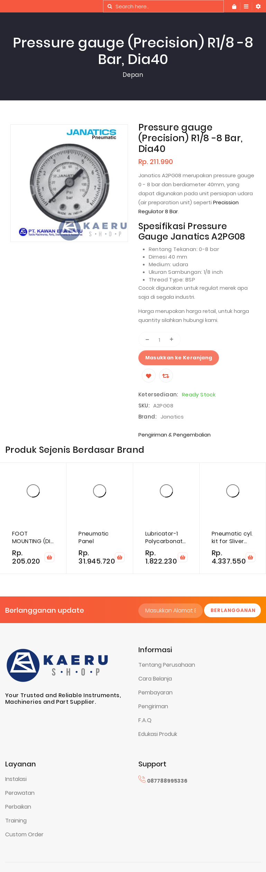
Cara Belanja (155, 679)
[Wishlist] (149, 376)
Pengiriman (153, 706)
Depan (133, 75)
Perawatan (20, 793)
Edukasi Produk (157, 734)
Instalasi (16, 779)
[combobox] (163, 6)
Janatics (172, 416)
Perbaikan (18, 807)
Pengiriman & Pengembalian (174, 434)
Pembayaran (155, 692)
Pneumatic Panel (94, 537)
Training (16, 821)
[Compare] (166, 376)
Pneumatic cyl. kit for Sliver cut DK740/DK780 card (232, 537)
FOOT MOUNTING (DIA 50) (33, 537)
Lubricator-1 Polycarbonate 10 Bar (165, 537)
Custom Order (24, 834)
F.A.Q (145, 720)
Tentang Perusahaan (166, 665)
